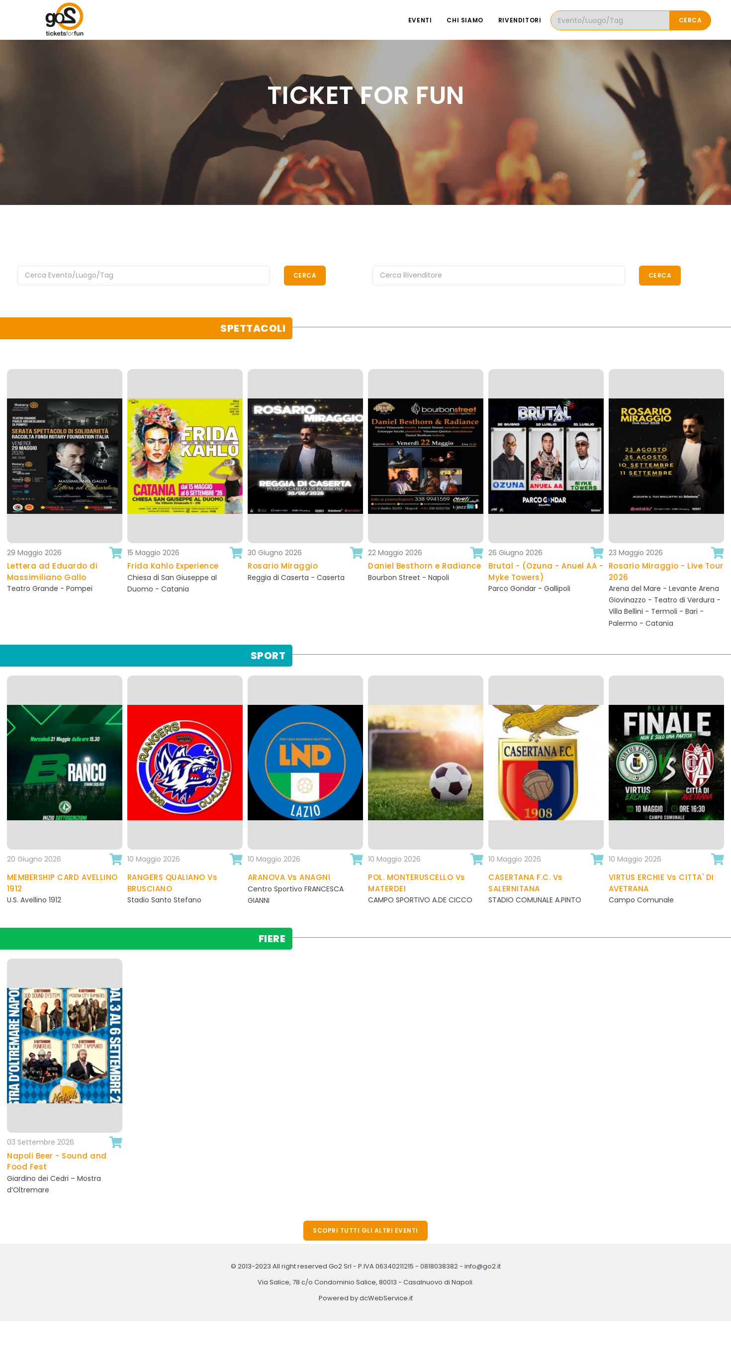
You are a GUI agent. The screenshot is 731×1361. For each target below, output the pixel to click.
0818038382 (439, 1266)
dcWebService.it (386, 1298)
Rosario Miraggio (283, 566)
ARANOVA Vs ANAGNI (289, 877)
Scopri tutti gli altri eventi (365, 1230)
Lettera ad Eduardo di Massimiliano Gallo (52, 572)
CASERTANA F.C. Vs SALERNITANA (525, 883)
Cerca (690, 20)
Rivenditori (520, 20)
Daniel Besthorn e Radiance (424, 566)
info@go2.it (482, 1266)
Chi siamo (465, 20)
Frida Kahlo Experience (173, 566)
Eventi (420, 20)
